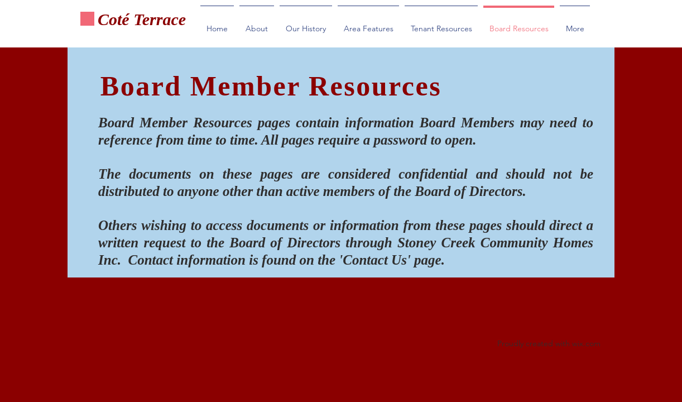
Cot (110, 19)
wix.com (586, 343)
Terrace (159, 19)
